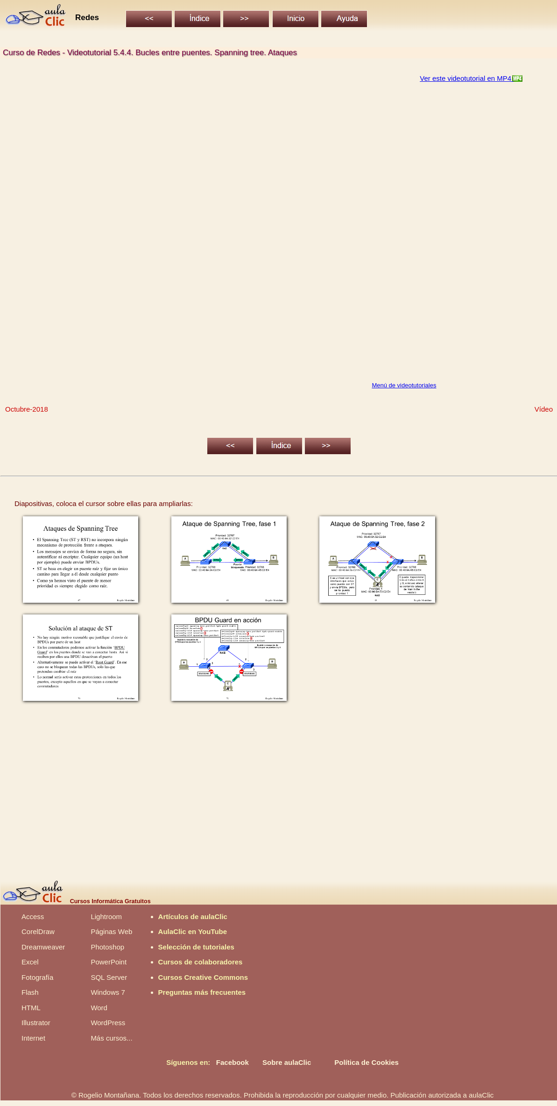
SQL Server (109, 977)
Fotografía (37, 977)
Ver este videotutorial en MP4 (466, 78)
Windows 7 (108, 992)
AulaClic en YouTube (192, 931)
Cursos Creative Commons (203, 977)
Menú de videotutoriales (404, 385)
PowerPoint (109, 962)
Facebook (232, 1062)
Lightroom (106, 916)
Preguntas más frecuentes (202, 992)
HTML (31, 1008)
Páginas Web (111, 931)
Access (32, 916)
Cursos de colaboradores (200, 962)
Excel (30, 962)
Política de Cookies (366, 1062)
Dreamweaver (43, 947)
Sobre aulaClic (286, 1062)
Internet (33, 1038)
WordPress (108, 1023)
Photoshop (107, 947)
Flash (30, 992)
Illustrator (35, 1023)
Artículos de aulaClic (192, 916)
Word (99, 1008)
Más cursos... (111, 1038)
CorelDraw (38, 931)
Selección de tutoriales (196, 947)
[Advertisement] (278, 796)
